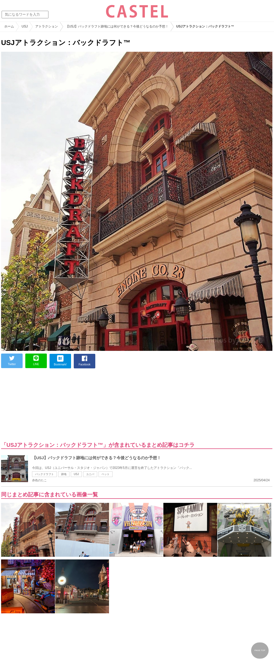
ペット (105, 474)
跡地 (63, 474)
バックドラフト (44, 474)
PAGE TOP (259, 650)
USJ (76, 474)
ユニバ (90, 474)
